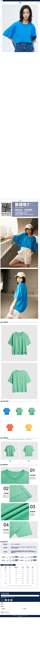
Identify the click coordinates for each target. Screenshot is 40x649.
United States (18, 615)
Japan (24, 615)
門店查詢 (24, 608)
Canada (22, 615)
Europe (27, 615)
